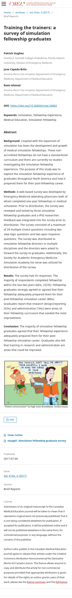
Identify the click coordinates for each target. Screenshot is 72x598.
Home (7, 12)
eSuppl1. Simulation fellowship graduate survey (37, 440)
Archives (20, 12)
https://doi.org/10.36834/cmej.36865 (33, 105)
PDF (11, 419)
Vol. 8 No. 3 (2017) (40, 12)
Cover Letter (15, 435)
